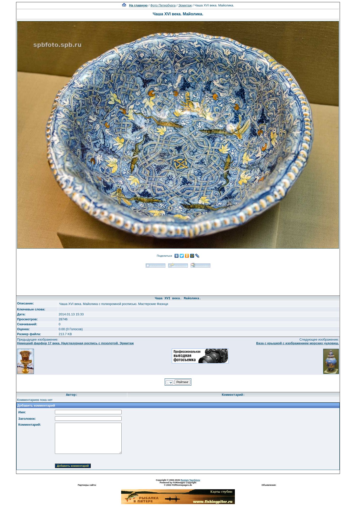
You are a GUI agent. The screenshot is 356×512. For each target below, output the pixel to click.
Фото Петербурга (163, 5)
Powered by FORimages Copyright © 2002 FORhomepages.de (178, 483)
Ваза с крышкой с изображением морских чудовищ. (297, 343)
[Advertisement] (178, 280)
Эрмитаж (185, 5)
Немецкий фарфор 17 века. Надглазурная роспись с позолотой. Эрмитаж (75, 343)
